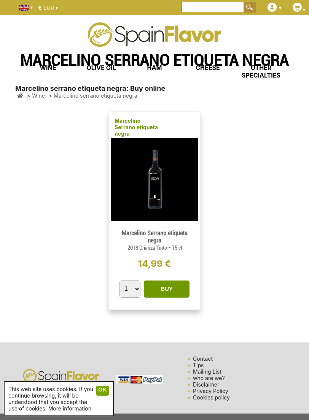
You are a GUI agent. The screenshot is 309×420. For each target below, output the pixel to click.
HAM (154, 67)
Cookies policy (211, 397)
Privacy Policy (210, 391)
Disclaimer (206, 384)
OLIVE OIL (101, 67)
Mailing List (207, 371)
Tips (198, 365)
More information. (70, 408)
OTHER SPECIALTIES (261, 71)
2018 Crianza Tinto (147, 248)
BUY (167, 288)
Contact (203, 358)
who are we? (209, 378)
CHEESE (208, 67)
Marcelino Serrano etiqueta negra (136, 127)
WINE (48, 67)
